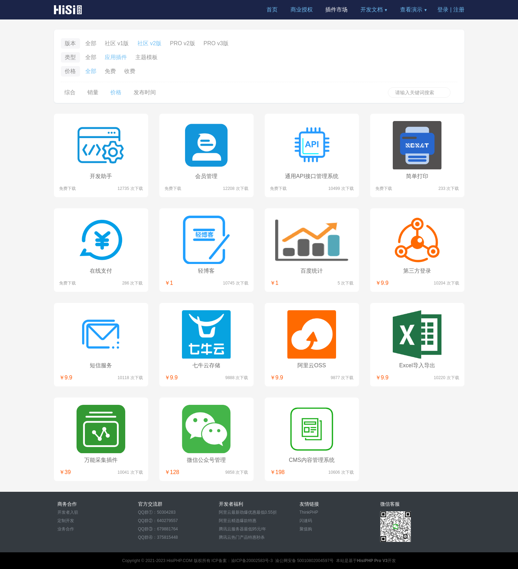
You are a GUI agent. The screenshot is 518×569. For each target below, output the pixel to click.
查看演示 (411, 10)
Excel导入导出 (417, 365)
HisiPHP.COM (179, 560)
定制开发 (65, 520)
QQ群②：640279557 (158, 520)
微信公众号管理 (206, 460)
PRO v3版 (216, 43)
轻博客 (206, 271)
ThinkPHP (309, 512)
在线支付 (101, 271)
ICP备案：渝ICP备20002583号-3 (242, 560)
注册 (458, 10)
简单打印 (417, 176)
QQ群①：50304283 (157, 512)
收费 (129, 71)
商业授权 (301, 10)
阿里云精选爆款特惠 (237, 520)
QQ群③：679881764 (158, 529)
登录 (442, 10)
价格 (115, 92)
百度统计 (312, 271)
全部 (90, 43)
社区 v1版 (117, 43)
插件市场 (336, 10)
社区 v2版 (149, 43)
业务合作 (65, 529)
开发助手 (101, 176)
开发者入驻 (67, 512)
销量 (92, 92)
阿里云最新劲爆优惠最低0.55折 (248, 512)
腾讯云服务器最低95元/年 (242, 529)
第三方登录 (417, 271)
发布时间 (145, 92)
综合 (69, 92)
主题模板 (146, 57)
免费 (110, 71)
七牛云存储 (206, 365)
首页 (272, 10)
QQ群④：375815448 (158, 537)
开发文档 (371, 10)
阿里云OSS (311, 365)
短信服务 (101, 365)
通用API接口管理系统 (311, 176)
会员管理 (206, 176)
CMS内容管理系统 (312, 460)
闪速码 (306, 520)
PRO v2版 (182, 43)
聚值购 (306, 529)
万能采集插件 (101, 460)
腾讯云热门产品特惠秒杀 (242, 537)
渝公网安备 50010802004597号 (304, 560)
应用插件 (116, 57)
